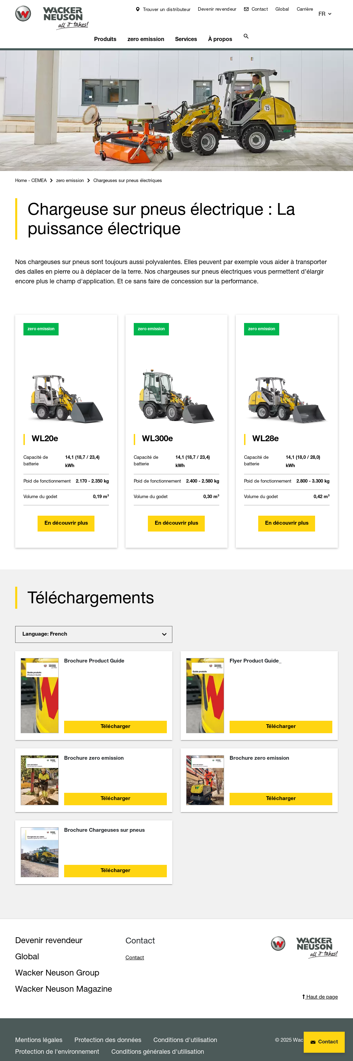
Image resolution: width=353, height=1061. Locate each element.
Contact (263, 9)
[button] (331, 9)
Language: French (44, 622)
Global (287, 9)
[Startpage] (56, 18)
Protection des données (107, 1028)
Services (190, 26)
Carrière (310, 9)
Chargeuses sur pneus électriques (127, 168)
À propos (223, 26)
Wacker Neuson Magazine (63, 977)
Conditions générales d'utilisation (157, 1039)
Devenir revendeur (222, 9)
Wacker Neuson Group (57, 961)
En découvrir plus (66, 511)
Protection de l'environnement (57, 1039)
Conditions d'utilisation (185, 1028)
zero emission (151, 26)
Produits (112, 26)
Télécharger (115, 715)
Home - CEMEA (31, 168)
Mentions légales (38, 1028)
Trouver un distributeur (171, 9)
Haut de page (320, 985)
